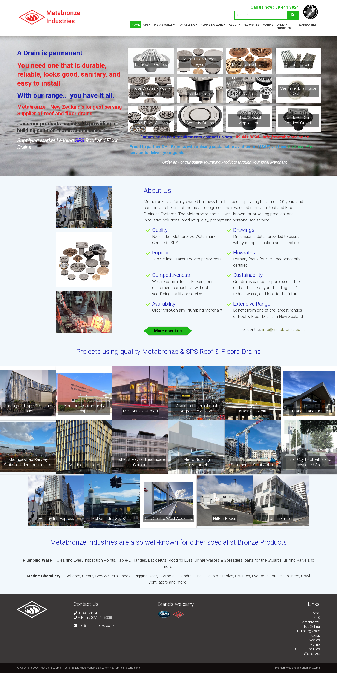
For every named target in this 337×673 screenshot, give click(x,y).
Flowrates (251, 24)
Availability (163, 304)
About (233, 24)
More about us (168, 330)
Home (136, 24)
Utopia (316, 667)
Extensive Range (251, 304)
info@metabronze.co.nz (284, 329)
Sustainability (248, 275)
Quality (159, 230)
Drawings (243, 230)
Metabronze (163, 24)
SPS (146, 24)
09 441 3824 (287, 7)
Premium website (285, 667)
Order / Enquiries (284, 26)
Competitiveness (171, 275)
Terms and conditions (127, 667)
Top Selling (186, 24)
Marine (268, 24)
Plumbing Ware (212, 24)
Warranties (307, 24)
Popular (160, 253)
